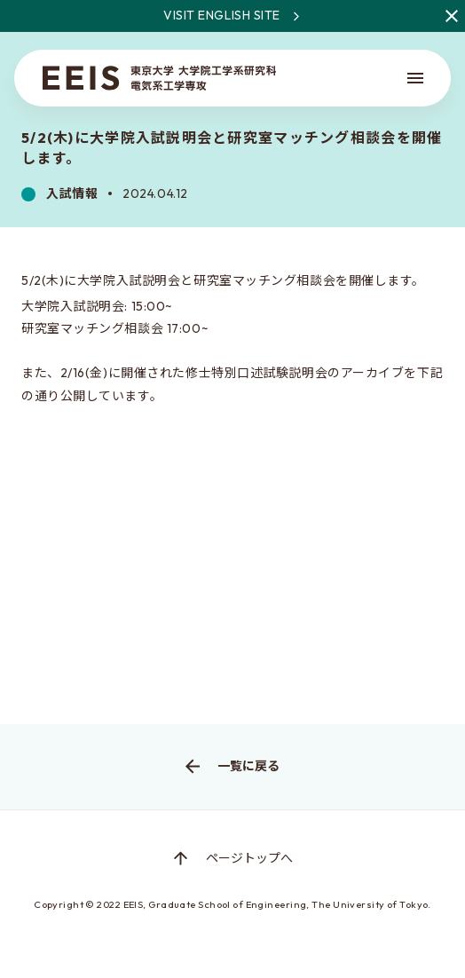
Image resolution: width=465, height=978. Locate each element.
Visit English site (314, 16)
